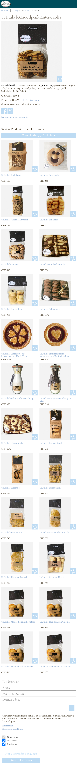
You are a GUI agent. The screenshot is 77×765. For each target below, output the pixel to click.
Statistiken (12, 740)
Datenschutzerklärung (12, 729)
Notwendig (12, 737)
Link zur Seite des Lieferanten (15, 117)
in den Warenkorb (31, 100)
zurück (4, 10)
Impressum (7, 725)
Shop (16, 10)
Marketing (12, 744)
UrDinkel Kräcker (27, 10)
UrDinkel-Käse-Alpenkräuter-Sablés (37, 10)
